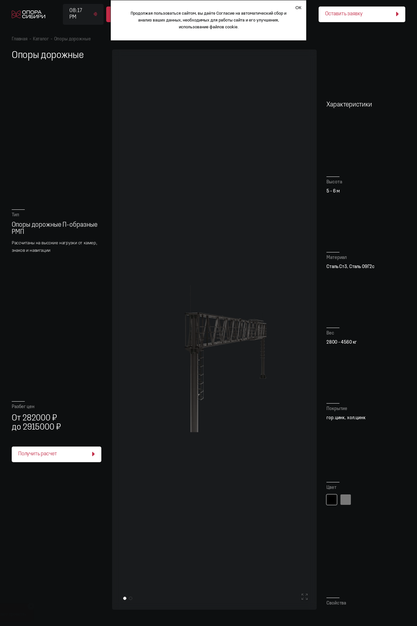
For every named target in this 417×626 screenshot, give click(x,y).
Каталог (41, 39)
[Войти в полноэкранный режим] (305, 598)
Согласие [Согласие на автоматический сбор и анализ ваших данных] (225, 13)
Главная (20, 39)
